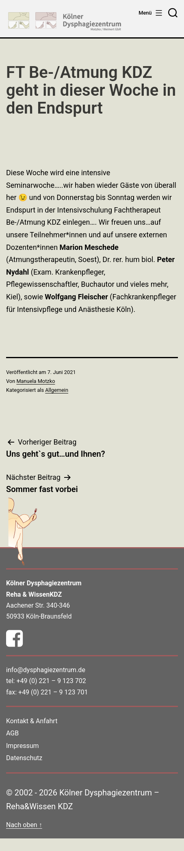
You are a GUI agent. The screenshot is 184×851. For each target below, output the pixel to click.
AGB (12, 733)
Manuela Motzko (35, 381)
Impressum (22, 746)
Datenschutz (24, 758)
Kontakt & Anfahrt (31, 721)
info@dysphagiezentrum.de (45, 670)
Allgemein (56, 390)
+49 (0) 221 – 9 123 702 (51, 681)
